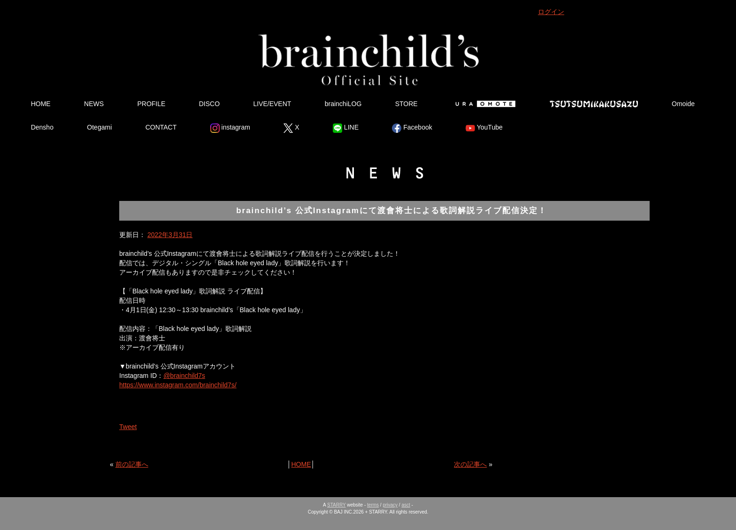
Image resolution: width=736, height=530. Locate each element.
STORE (406, 104)
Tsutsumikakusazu (594, 103)
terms (373, 504)
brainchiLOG (343, 104)
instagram (230, 128)
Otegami (99, 127)
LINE (346, 128)
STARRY (336, 504)
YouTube (484, 128)
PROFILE (151, 104)
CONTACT (161, 127)
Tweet (128, 426)
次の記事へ (470, 464)
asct (405, 504)
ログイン (551, 11)
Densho (42, 127)
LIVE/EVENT (272, 104)
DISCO (209, 104)
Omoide (683, 104)
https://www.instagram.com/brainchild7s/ (178, 385)
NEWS (94, 104)
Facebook (412, 128)
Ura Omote (483, 103)
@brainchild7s (184, 375)
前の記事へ (131, 464)
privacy (390, 504)
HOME (41, 104)
